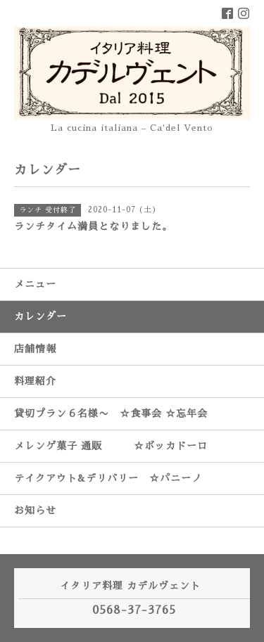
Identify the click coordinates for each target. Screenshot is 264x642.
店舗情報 (35, 349)
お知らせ (35, 510)
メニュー (35, 284)
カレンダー (40, 316)
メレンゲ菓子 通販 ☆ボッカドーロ (111, 446)
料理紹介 (35, 381)
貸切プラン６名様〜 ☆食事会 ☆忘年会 (111, 413)
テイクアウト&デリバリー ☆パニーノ (108, 478)
